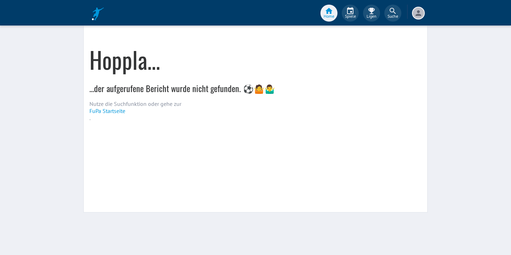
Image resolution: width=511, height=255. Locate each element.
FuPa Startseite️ (107, 110)
